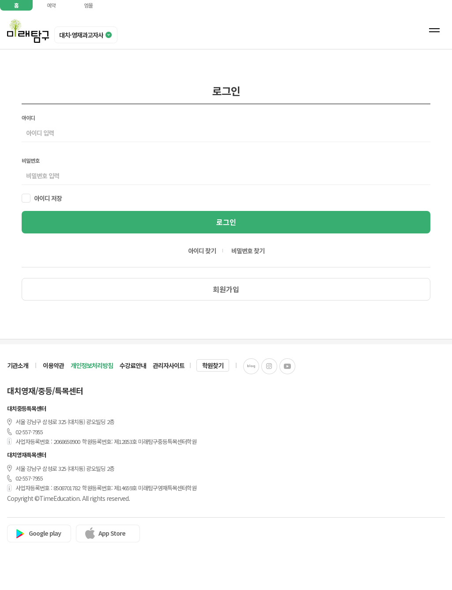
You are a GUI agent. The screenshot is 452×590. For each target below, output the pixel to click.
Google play (45, 533)
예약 (51, 5)
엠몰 (88, 5)
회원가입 (226, 289)
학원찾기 (212, 365)
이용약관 (53, 365)
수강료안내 (133, 365)
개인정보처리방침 (92, 365)
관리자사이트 (169, 365)
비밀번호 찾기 (247, 250)
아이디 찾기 (202, 250)
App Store (111, 533)
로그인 (226, 222)
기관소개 (17, 365)
